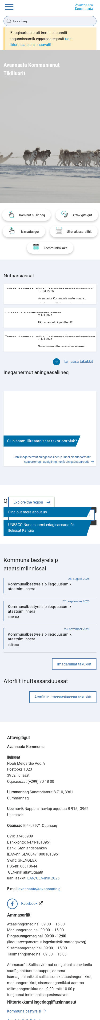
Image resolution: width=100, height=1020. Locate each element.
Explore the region (28, 502)
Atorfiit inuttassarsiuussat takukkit (62, 697)
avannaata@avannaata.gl (39, 889)
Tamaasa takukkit (78, 361)
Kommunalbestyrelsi (24, 1011)
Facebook (29, 903)
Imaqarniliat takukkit (74, 664)
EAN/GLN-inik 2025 (43, 878)
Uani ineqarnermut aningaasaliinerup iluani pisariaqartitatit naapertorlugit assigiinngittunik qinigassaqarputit (52, 459)
